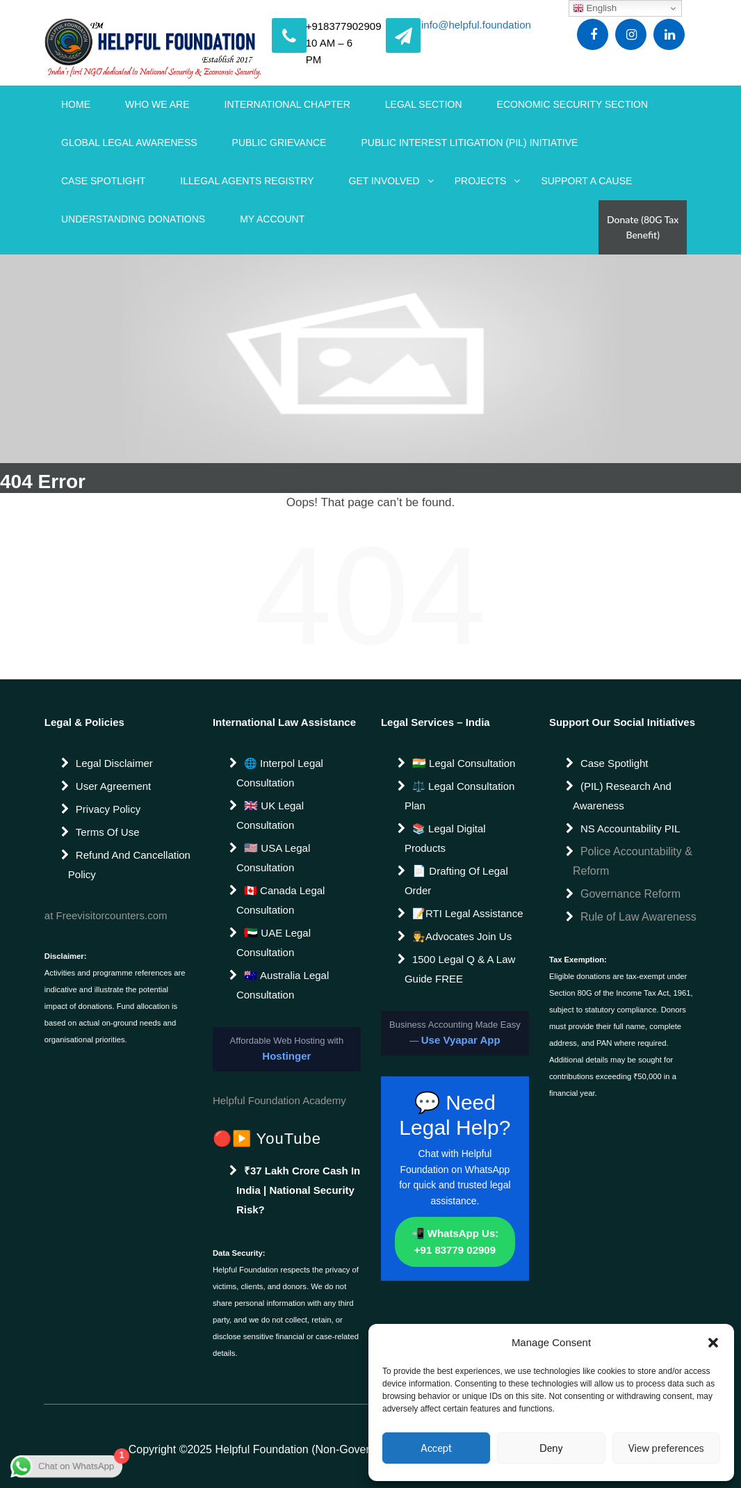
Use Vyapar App (460, 1040)
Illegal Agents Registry (247, 180)
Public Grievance (279, 142)
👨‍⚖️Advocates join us (462, 936)
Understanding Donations (133, 219)
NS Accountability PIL (630, 828)
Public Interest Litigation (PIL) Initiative (469, 142)
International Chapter (287, 104)
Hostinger (286, 1056)
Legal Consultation (470, 763)
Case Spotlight (103, 180)
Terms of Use (108, 832)
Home (75, 104)
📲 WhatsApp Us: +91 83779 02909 (455, 1241)
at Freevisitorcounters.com (106, 915)
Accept (436, 1448)
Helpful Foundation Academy (279, 1100)
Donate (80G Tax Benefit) (642, 227)
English (595, 8)
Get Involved (384, 180)
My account (272, 219)
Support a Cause (586, 180)
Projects (481, 180)
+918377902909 (344, 26)
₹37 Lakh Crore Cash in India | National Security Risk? (298, 1190)
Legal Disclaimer (114, 763)
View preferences (666, 1448)
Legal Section (423, 104)
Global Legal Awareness (129, 142)
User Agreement (113, 786)
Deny (551, 1448)
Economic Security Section (573, 104)
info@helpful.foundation (476, 26)
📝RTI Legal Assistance (467, 913)
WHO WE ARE (157, 104)
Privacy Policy (108, 809)
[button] (713, 1343)
